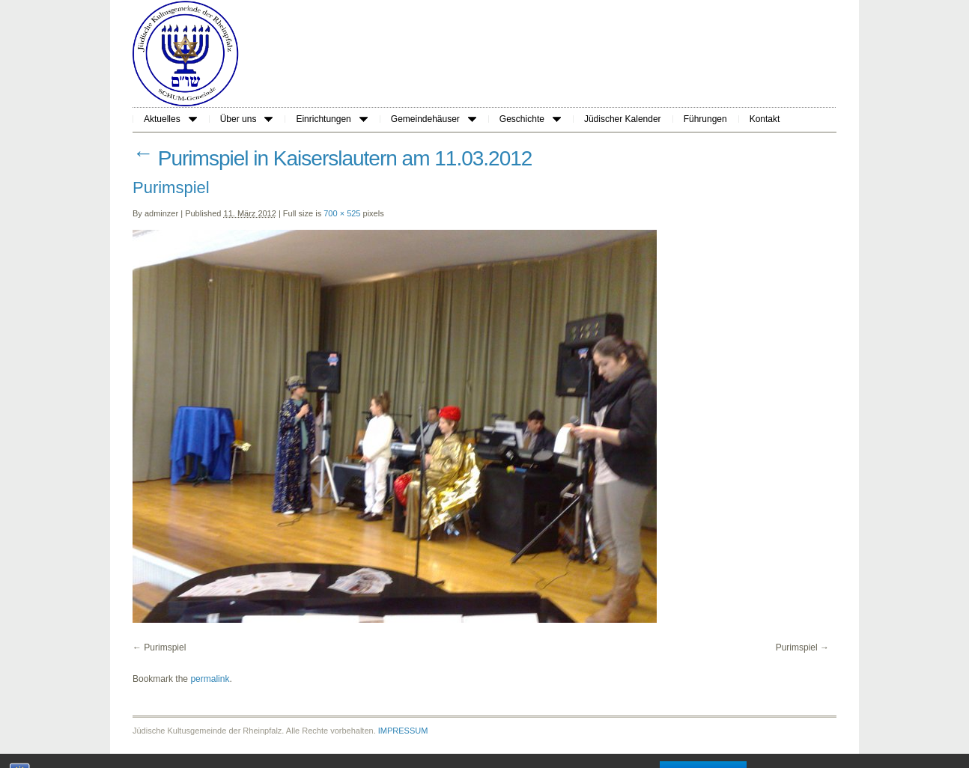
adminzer (161, 213)
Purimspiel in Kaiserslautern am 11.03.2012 (332, 158)
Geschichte (530, 119)
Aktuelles (170, 119)
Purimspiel (165, 647)
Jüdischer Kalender (622, 119)
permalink (209, 679)
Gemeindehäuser (433, 119)
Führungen (705, 119)
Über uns (246, 119)
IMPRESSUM (403, 730)
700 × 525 (341, 213)
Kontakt (765, 119)
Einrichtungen (331, 119)
